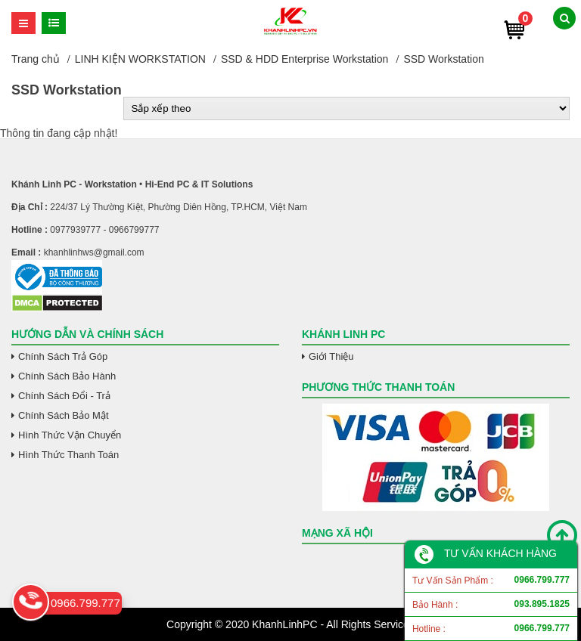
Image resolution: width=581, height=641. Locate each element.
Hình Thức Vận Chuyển (69, 435)
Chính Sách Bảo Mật (63, 415)
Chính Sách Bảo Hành (67, 376)
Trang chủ (35, 59)
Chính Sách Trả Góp (62, 356)
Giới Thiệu (331, 356)
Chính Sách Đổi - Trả (64, 395)
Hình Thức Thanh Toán (68, 454)
